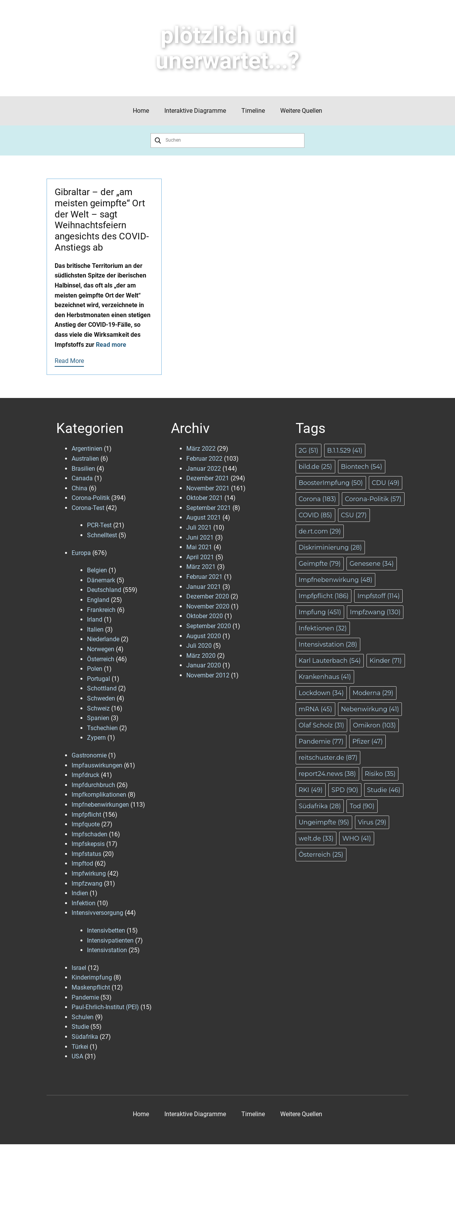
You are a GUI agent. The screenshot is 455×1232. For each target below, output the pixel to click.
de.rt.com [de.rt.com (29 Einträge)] (320, 531)
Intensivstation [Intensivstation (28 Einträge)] (328, 644)
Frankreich (101, 609)
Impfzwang (87, 883)
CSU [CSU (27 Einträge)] (354, 515)
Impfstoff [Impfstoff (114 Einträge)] (378, 596)
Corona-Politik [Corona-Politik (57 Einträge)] (373, 499)
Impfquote (86, 824)
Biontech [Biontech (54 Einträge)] (361, 466)
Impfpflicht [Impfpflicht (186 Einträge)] (324, 596)
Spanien (98, 718)
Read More (69, 360)
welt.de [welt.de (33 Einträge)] (316, 838)
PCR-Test (99, 525)
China (79, 488)
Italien (95, 629)
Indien (80, 893)
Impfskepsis (88, 844)
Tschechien (102, 728)
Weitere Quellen (301, 110)
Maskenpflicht (91, 987)
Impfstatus (86, 854)
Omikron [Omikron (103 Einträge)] (374, 725)
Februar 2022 (204, 458)
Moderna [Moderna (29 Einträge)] (373, 693)
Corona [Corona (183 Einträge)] (317, 499)
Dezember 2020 (207, 596)
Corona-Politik (91, 497)
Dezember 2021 (207, 478)
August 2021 (203, 517)
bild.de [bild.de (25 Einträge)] (315, 466)
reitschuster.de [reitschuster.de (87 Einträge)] (328, 757)
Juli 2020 (199, 645)
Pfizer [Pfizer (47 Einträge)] (367, 741)
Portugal (98, 678)
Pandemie (85, 997)
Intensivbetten (106, 930)
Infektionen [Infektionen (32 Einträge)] (323, 628)
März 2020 (201, 655)
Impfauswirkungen (97, 765)
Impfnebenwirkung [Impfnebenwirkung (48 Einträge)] (336, 579)
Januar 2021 (203, 586)
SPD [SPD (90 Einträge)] (344, 790)
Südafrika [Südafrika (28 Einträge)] (320, 806)
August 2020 (203, 636)
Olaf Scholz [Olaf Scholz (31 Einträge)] (321, 725)
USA (77, 1056)
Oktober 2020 (204, 616)
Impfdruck (85, 775)
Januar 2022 (203, 468)
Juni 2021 (200, 537)
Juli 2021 (199, 527)
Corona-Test (88, 508)
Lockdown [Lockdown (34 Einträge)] (321, 693)
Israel (79, 967)
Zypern (96, 737)
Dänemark (101, 580)
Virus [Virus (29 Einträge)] (372, 822)
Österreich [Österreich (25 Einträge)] (321, 854)
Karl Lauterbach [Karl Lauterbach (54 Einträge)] (330, 660)
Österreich (100, 659)
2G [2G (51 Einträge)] (308, 450)
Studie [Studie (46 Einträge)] (384, 790)
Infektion (83, 903)
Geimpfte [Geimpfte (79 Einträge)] (320, 563)
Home (141, 110)
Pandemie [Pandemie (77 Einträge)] (321, 741)
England (98, 599)
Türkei (80, 1046)
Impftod (82, 863)
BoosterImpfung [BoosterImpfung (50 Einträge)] (331, 482)
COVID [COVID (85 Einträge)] (315, 515)
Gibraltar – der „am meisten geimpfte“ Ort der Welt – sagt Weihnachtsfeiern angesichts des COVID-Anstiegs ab (102, 220)
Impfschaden (89, 834)
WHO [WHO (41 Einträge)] (356, 838)
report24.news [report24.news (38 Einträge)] (327, 773)
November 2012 (207, 675)
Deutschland (104, 589)
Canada (82, 478)
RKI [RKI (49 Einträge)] (311, 790)
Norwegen (100, 649)
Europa (81, 553)
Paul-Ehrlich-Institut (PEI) (105, 1007)
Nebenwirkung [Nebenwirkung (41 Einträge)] (370, 709)
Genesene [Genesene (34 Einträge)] (372, 563)
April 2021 (200, 557)
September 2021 (208, 508)
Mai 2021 (199, 547)
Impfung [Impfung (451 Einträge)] (320, 612)
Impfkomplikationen (99, 794)
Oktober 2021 (204, 497)
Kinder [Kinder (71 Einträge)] (386, 660)
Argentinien (87, 448)
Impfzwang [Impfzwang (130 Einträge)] (375, 612)
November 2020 (207, 606)
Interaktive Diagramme (195, 110)
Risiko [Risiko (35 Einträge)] (380, 773)
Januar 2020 (203, 665)
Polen (94, 668)
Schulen (83, 1017)
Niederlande (103, 639)
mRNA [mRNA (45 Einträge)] (315, 709)
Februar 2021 (204, 576)
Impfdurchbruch (93, 785)
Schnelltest (102, 535)
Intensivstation (107, 950)
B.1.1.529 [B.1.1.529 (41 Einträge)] (345, 450)
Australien (85, 458)
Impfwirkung (89, 873)
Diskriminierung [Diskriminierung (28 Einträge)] (330, 547)
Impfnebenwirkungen (100, 804)
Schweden (101, 698)
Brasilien (83, 468)
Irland (94, 619)
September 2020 (208, 626)
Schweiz (98, 708)
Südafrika (85, 1036)
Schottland (102, 688)
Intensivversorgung (97, 912)
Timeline (253, 110)
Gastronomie (89, 755)
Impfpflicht (86, 814)
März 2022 (201, 448)
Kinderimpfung (92, 977)
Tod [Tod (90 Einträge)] (362, 806)
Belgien (97, 570)
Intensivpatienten (110, 940)
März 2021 (201, 566)
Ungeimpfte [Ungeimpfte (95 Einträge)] (324, 822)
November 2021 (207, 488)
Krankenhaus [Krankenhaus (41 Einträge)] (325, 676)
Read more (111, 344)
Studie (80, 1026)
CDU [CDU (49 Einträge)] (386, 482)
